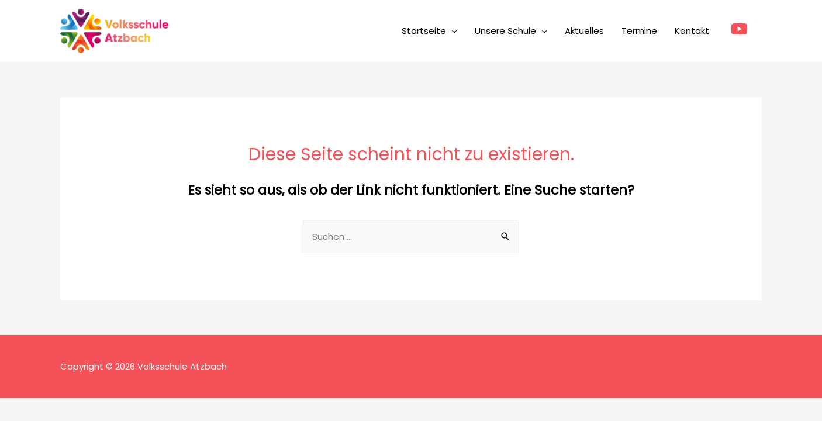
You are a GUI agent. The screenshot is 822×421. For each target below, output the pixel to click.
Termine (639, 31)
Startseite (424, 31)
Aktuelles (584, 31)
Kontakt (692, 31)
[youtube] (742, 28)
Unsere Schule (505, 31)
